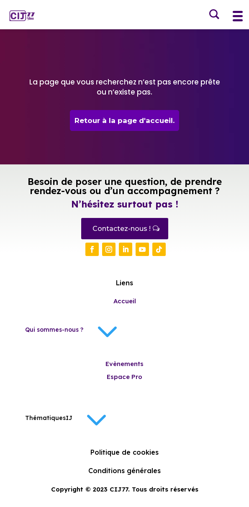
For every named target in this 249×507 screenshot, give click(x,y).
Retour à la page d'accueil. (124, 120)
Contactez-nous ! (121, 229)
